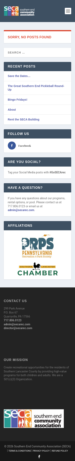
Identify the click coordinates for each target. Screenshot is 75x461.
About (12, 109)
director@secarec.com (18, 328)
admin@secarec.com (21, 210)
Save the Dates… (19, 76)
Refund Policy (60, 451)
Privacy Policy (41, 451)
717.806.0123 (12, 320)
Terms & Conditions (19, 451)
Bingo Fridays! (17, 99)
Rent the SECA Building (23, 119)
